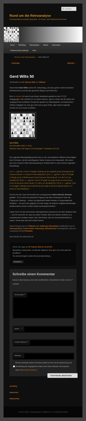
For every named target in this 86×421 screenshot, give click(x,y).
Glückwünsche (50, 228)
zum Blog (13, 386)
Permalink (28, 231)
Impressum (14, 392)
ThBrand (42, 82)
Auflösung (44, 226)
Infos (34, 50)
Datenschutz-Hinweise (28, 370)
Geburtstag (39, 228)
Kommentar (19, 295)
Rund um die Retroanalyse (30, 15)
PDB (64, 96)
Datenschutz (14, 399)
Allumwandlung (16, 228)
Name (18, 329)
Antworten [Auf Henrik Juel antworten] (18, 262)
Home (12, 45)
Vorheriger (15, 63)
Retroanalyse (34, 45)
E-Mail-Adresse (21, 342)
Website (17, 355)
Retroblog (22, 45)
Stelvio (45, 45)
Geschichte (56, 45)
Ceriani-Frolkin (28, 228)
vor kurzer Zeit (19, 96)
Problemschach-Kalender (19, 50)
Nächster (71, 63)
